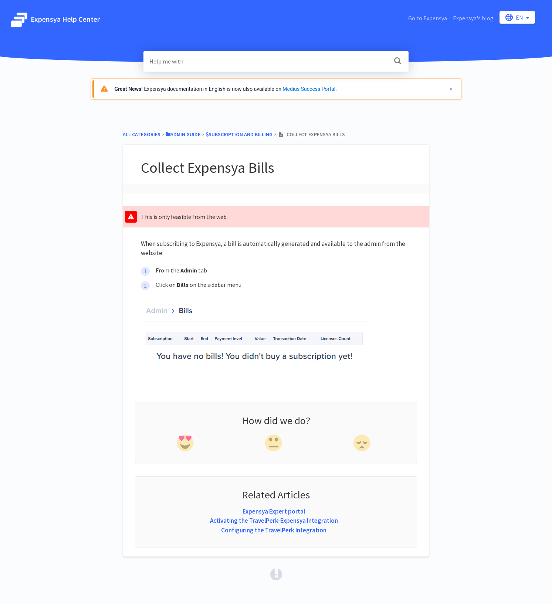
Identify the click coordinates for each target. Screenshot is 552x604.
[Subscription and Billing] (239, 134)
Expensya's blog (473, 18)
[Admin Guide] (183, 134)
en (514, 17)
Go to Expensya (427, 18)
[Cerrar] (451, 89)
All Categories (141, 134)
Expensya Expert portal (274, 511)
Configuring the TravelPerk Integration (273, 530)
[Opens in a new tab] (276, 573)
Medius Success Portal (308, 89)
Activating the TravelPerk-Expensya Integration (274, 521)
